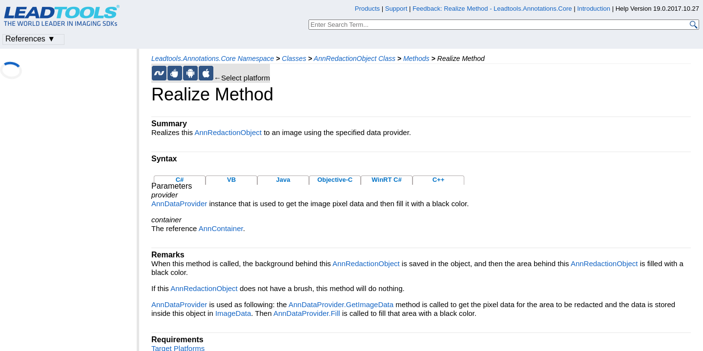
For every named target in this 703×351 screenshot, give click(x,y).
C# (180, 179)
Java (283, 179)
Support (396, 8)
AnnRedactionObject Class (354, 58)
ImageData (233, 313)
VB (231, 179)
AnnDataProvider (179, 203)
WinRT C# (386, 179)
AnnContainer (221, 228)
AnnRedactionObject (228, 132)
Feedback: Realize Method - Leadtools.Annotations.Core (493, 8)
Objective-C (334, 179)
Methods (416, 58)
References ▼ (30, 39)
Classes (294, 58)
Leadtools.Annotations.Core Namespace (212, 58)
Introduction (593, 8)
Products (367, 8)
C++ (439, 179)
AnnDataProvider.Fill (306, 313)
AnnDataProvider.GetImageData (341, 304)
